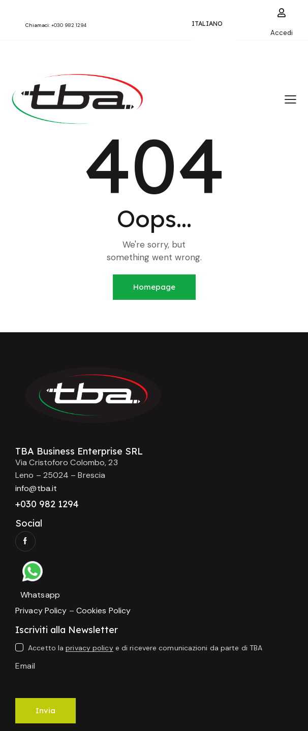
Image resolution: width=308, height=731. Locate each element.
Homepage (154, 287)
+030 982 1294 (68, 25)
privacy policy (89, 648)
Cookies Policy (103, 610)
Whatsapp (40, 594)
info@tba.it (36, 488)
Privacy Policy (41, 610)
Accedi (281, 32)
